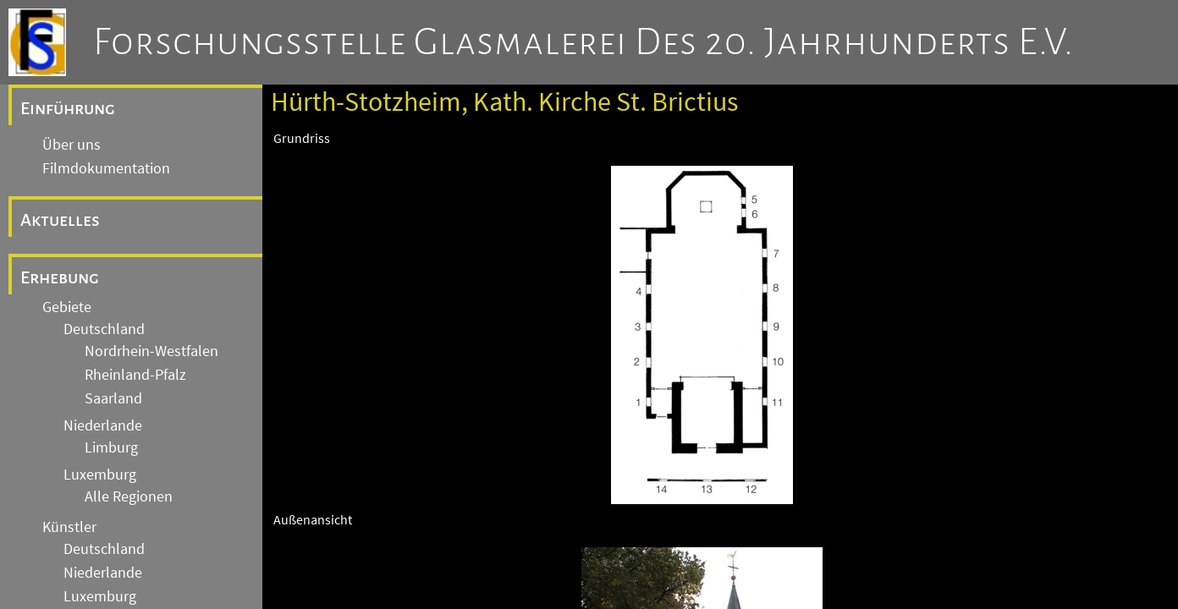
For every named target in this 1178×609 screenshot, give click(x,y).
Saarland (113, 398)
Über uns (71, 144)
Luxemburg (99, 474)
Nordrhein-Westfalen (151, 351)
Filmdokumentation (106, 168)
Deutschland (104, 329)
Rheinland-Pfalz (135, 374)
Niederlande (102, 425)
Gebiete (66, 307)
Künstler (69, 527)
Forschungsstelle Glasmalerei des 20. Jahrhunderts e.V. (583, 42)
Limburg (111, 447)
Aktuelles (60, 220)
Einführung (67, 108)
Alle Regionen (129, 496)
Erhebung (59, 277)
